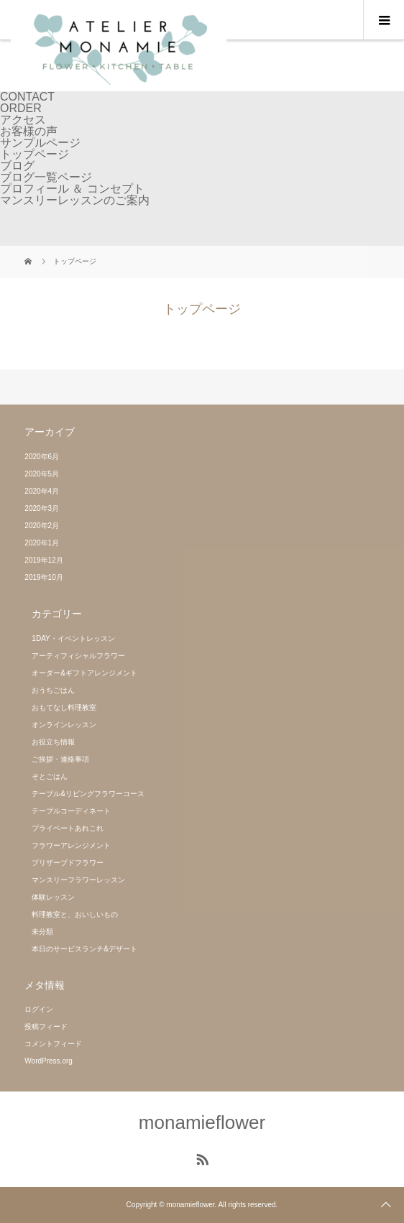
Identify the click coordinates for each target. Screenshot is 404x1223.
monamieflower (202, 1122)
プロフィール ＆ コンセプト (72, 189)
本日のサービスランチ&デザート (84, 949)
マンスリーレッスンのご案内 (75, 200)
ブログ (17, 166)
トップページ (34, 154)
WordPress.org (48, 1061)
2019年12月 (43, 560)
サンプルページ (40, 143)
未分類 (42, 932)
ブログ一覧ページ (46, 177)
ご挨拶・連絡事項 (60, 759)
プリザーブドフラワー (68, 863)
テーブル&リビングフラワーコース (88, 794)
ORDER (21, 108)
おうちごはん (53, 690)
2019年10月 (43, 577)
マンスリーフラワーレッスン (78, 880)
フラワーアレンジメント (71, 845)
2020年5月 (41, 474)
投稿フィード (46, 1026)
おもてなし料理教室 (64, 707)
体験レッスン (53, 897)
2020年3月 (41, 508)
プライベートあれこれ (68, 828)
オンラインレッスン (64, 725)
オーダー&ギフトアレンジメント (84, 673)
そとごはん (50, 776)
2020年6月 (41, 457)
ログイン (38, 1009)
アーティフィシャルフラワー (78, 656)
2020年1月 (41, 543)
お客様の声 (29, 131)
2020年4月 (41, 491)
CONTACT (27, 97)
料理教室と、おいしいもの (75, 914)
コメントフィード (53, 1044)
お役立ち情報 (53, 742)
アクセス (23, 120)
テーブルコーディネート (71, 811)
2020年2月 (41, 526)
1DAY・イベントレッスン (73, 638)
